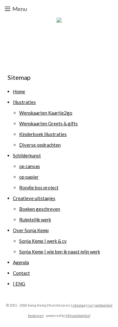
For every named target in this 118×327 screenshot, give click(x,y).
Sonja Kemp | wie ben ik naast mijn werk (59, 251)
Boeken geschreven (39, 209)
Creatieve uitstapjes (34, 198)
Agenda (21, 262)
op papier (29, 177)
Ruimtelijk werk (35, 219)
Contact (21, 273)
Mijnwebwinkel (78, 315)
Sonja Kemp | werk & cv (43, 241)
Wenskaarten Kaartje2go (45, 113)
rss (90, 305)
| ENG (19, 283)
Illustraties (24, 102)
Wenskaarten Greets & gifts (48, 123)
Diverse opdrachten (40, 145)
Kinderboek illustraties (43, 134)
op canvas (29, 166)
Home (19, 91)
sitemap (78, 305)
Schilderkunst (27, 155)
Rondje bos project (39, 187)
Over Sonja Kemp (31, 230)
